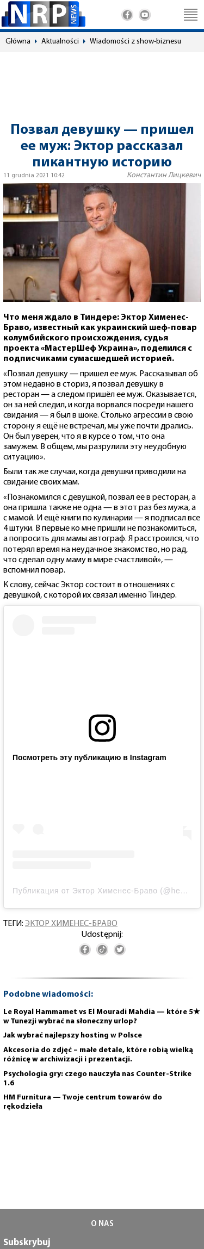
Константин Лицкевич (164, 175)
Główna (17, 42)
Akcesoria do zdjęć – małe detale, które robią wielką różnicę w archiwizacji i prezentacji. (98, 1055)
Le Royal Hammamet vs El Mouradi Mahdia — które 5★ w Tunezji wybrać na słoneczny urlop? (101, 1017)
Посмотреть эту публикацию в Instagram (89, 757)
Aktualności (60, 42)
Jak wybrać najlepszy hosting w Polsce (72, 1035)
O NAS (102, 1224)
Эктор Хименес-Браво (71, 923)
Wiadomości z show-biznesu (135, 42)
